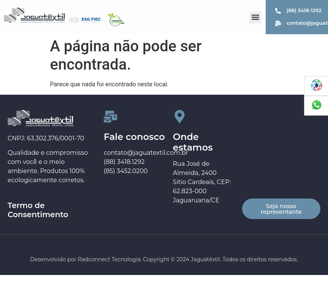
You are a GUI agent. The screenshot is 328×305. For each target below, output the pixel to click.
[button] (255, 17)
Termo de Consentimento (38, 210)
